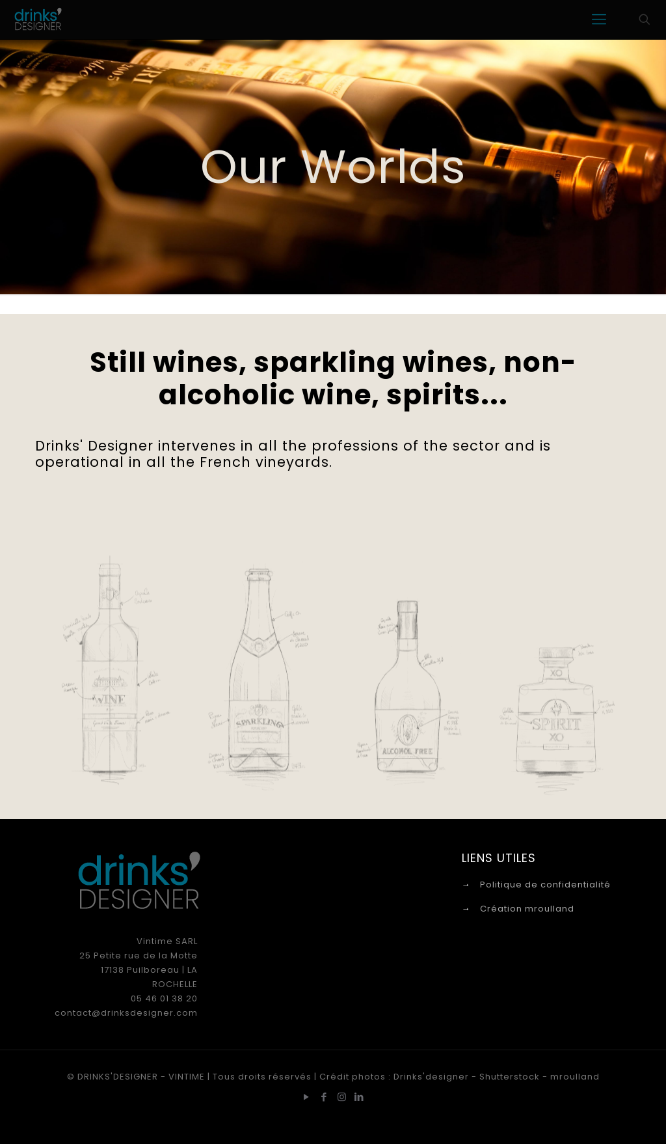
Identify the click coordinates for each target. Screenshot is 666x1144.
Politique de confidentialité (545, 884)
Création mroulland (527, 908)
